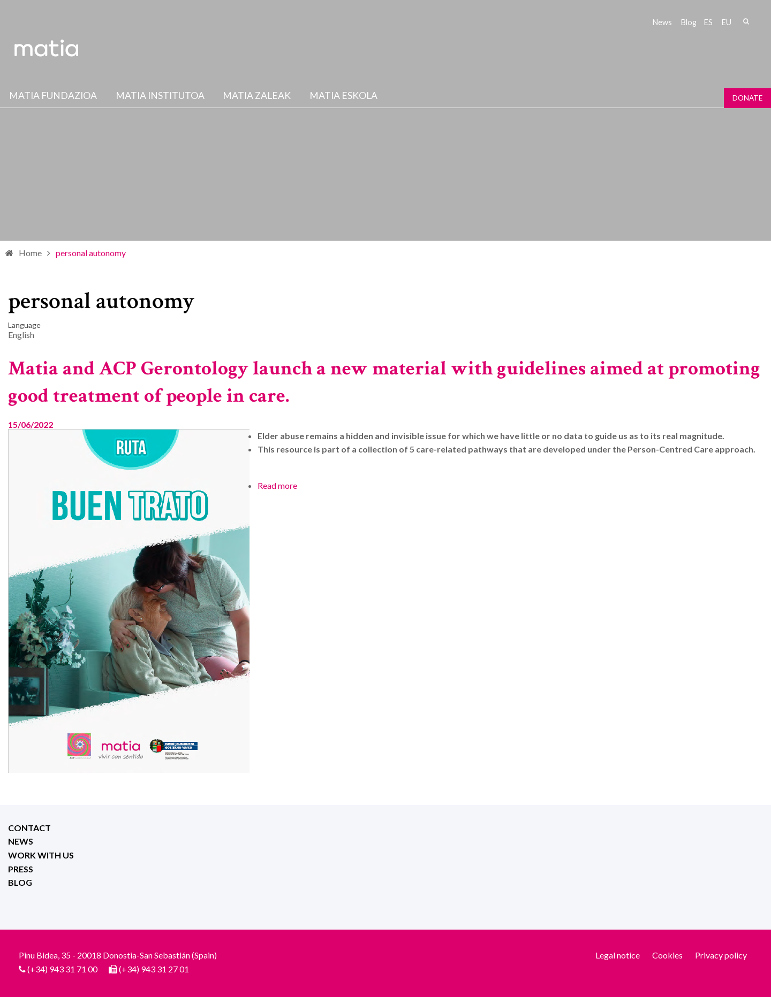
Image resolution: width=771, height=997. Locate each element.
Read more (277, 485)
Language (24, 325)
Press (20, 869)
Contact (29, 828)
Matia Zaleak (257, 95)
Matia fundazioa (53, 95)
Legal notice (617, 955)
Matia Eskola (343, 95)
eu (726, 22)
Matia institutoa (160, 95)
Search (746, 21)
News (662, 22)
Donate (747, 98)
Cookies (667, 955)
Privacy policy (721, 955)
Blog (689, 22)
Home (30, 253)
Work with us (41, 855)
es (708, 22)
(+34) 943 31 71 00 (62, 969)
